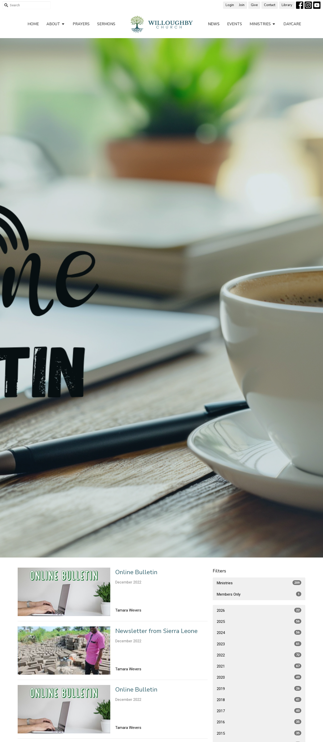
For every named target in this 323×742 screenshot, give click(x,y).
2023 (259, 643)
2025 (259, 621)
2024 (259, 632)
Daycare (292, 23)
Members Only (259, 594)
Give (254, 5)
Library (287, 5)
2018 (259, 699)
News (214, 23)
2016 (259, 721)
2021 (259, 666)
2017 (259, 710)
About (55, 24)
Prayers (81, 23)
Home (33, 23)
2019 (259, 688)
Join (242, 5)
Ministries (263, 24)
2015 (259, 733)
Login (230, 5)
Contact (269, 5)
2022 (259, 654)
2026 (259, 610)
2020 (259, 677)
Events (234, 23)
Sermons (106, 23)
